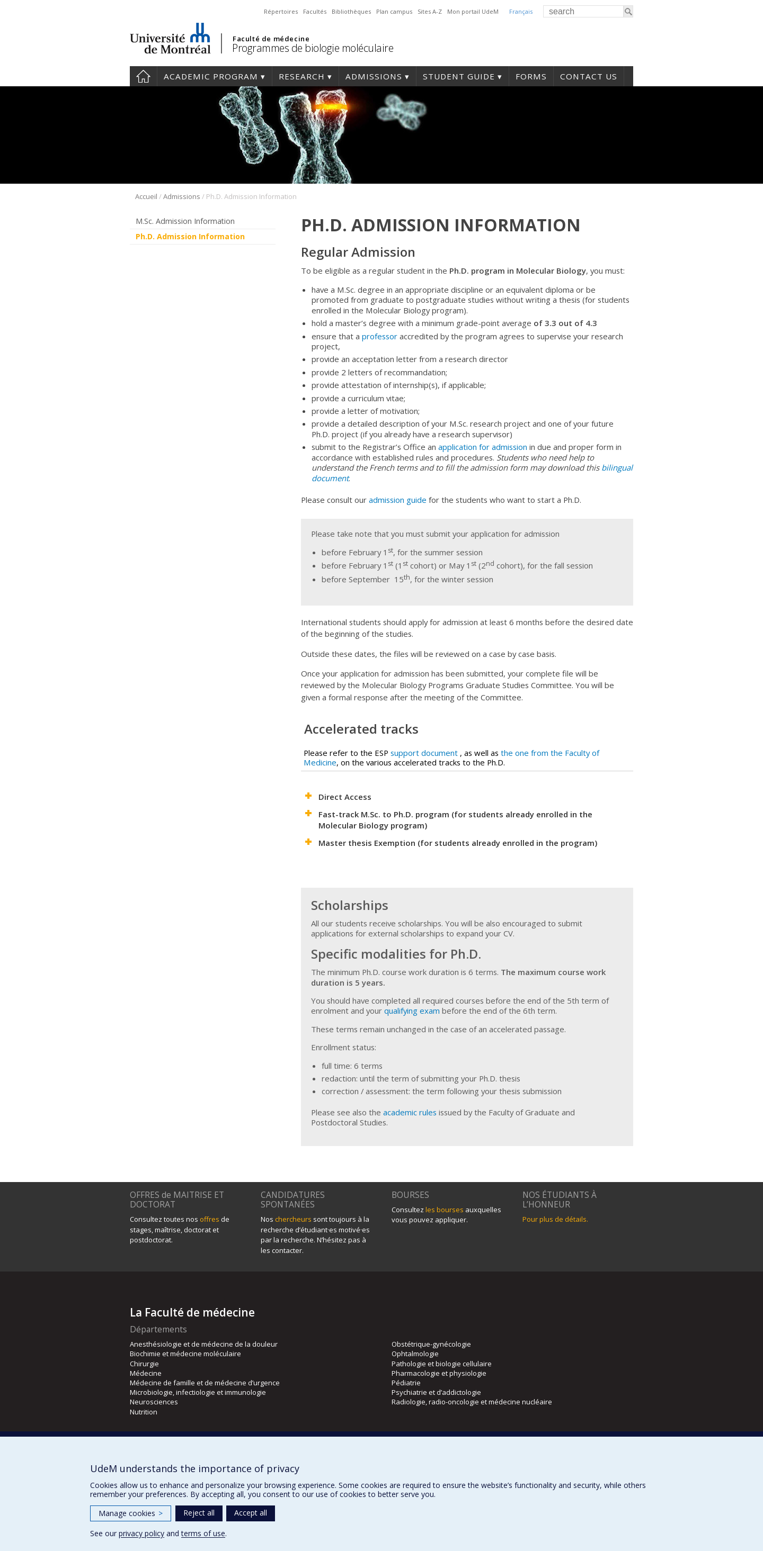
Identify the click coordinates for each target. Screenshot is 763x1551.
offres (209, 1219)
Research (302, 76)
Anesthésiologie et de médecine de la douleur (204, 1344)
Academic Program (211, 76)
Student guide (459, 76)
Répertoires (281, 11)
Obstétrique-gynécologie (431, 1344)
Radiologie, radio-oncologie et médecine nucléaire (472, 1401)
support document (424, 752)
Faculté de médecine (271, 38)
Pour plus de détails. (555, 1219)
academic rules (410, 1112)
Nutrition (143, 1412)
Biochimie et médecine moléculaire (185, 1353)
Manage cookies (131, 1513)
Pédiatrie (406, 1382)
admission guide (398, 499)
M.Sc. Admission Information (185, 221)
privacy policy (141, 1533)
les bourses (444, 1209)
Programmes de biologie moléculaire (312, 48)
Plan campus (394, 11)
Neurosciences (154, 1401)
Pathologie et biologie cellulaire (442, 1363)
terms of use (203, 1533)
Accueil (146, 196)
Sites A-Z (430, 11)
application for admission (482, 446)
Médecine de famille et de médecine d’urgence (205, 1382)
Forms (531, 76)
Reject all (199, 1513)
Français (521, 11)
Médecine (146, 1373)
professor (381, 336)
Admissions (373, 76)
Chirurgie (144, 1363)
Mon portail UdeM (473, 11)
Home (143, 76)
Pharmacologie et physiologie (439, 1373)
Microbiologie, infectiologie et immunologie (198, 1392)
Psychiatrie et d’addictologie (436, 1392)
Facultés (314, 11)
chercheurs (293, 1219)
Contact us (588, 76)
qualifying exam (412, 1010)
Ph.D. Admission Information (190, 236)
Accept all (250, 1513)
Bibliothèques (351, 11)
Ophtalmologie (415, 1353)
